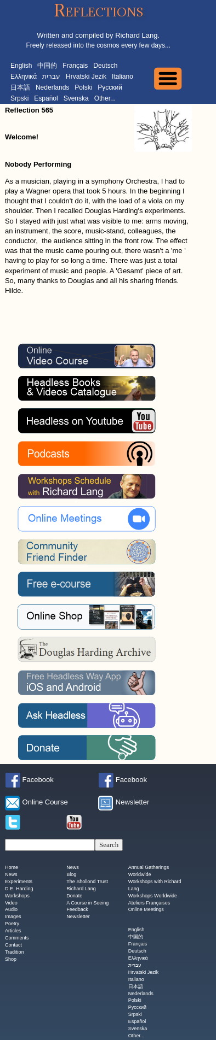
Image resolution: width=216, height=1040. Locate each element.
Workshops (17, 895)
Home (11, 867)
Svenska (76, 98)
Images (13, 917)
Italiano (122, 76)
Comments (17, 938)
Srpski (19, 98)
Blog (71, 874)
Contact (13, 945)
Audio (11, 910)
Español (46, 98)
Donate (74, 895)
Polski (83, 87)
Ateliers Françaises (149, 903)
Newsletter (78, 917)
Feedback (77, 910)
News (11, 874)
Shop (10, 959)
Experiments (18, 881)
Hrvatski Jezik (86, 76)
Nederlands (52, 87)
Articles (13, 931)
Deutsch (105, 65)
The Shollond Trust (87, 881)
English (21, 65)
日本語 (20, 87)
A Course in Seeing (87, 903)
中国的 (47, 65)
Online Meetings (146, 910)
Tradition (14, 952)
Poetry (12, 924)
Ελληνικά (23, 76)
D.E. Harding (19, 888)
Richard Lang (81, 888)
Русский (110, 87)
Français (75, 65)
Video (11, 903)
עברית (51, 76)
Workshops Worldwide (152, 895)
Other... (105, 98)
